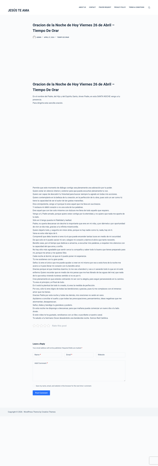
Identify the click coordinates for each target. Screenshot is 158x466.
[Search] (149, 7)
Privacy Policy (120, 7)
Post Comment (41, 393)
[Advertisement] (79, 61)
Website (101, 355)
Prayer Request (105, 7)
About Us (82, 7)
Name (38, 354)
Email (69, 354)
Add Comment (41, 363)
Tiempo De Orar (63, 37)
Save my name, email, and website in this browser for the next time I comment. (64, 386)
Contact (92, 7)
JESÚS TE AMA (18, 10)
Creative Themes (49, 412)
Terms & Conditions (136, 7)
